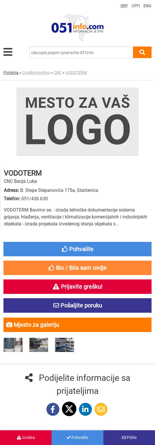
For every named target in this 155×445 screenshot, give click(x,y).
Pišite (129, 437)
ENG (147, 5)
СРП (136, 5)
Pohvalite (77, 437)
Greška (26, 437)
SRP (124, 5)
